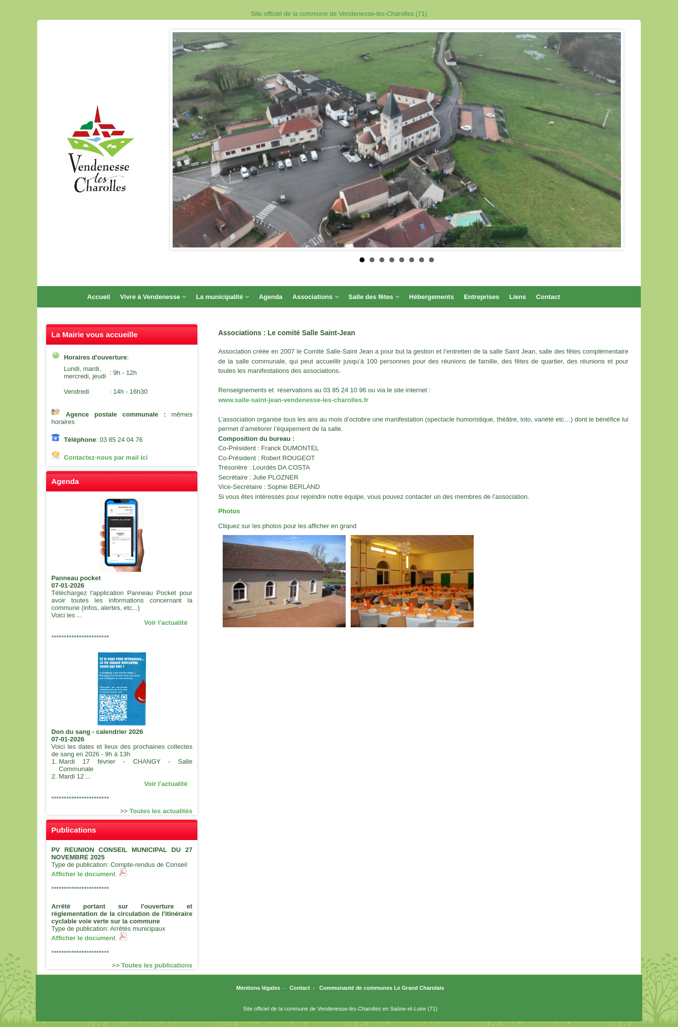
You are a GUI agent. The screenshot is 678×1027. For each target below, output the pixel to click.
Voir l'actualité (165, 622)
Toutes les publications (156, 965)
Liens (517, 297)
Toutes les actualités (160, 811)
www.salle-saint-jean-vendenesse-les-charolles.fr (293, 400)
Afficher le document (89, 874)
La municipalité (222, 297)
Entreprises (481, 297)
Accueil (98, 297)
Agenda (271, 297)
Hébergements (431, 297)
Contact (548, 297)
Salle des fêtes (374, 297)
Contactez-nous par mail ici (106, 457)
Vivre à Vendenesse (153, 297)
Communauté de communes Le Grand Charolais (381, 988)
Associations (316, 297)
